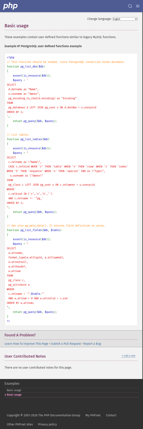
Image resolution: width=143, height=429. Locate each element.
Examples (12, 383)
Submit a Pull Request (66, 343)
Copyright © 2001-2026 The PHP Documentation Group (43, 415)
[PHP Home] (10, 6)
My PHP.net (93, 415)
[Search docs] (130, 6)
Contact (111, 415)
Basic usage (14, 390)
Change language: (99, 19)
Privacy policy (47, 424)
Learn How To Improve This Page (26, 343)
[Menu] (137, 6)
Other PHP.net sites (20, 424)
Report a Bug (92, 343)
